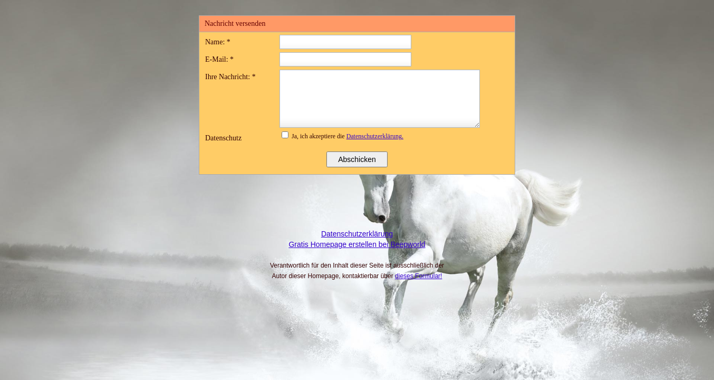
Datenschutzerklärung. (374, 136)
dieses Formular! (418, 276)
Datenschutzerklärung (357, 234)
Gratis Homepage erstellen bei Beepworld (356, 244)
